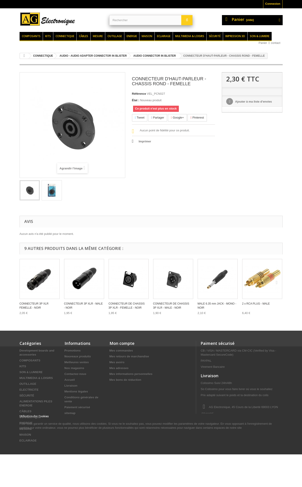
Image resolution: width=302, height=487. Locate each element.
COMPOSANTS (30, 360)
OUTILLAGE (28, 384)
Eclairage (163, 36)
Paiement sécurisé (77, 407)
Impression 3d (235, 36)
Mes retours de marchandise (129, 356)
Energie (132, 36)
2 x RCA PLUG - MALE (256, 303)
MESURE (26, 429)
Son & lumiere (259, 36)
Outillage (114, 36)
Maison (147, 36)
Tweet (140, 117)
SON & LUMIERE (31, 372)
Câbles (83, 36)
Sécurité (215, 36)
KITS (23, 366)
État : (135, 100)
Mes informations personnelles (131, 374)
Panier (263, 43)
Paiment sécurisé (218, 343)
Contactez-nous (76, 374)
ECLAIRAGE (28, 440)
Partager (157, 117)
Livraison (71, 385)
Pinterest (197, 117)
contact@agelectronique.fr (236, 430)
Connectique (65, 36)
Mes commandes (121, 350)
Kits (48, 36)
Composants (31, 36)
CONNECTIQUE (30, 417)
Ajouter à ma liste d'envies (253, 101)
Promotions (73, 350)
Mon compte (122, 343)
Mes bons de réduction (125, 380)
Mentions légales (76, 391)
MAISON (25, 434)
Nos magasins (74, 368)
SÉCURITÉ (27, 395)
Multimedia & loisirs (189, 36)
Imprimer (145, 141)
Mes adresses (119, 368)
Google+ (177, 117)
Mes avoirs (117, 362)
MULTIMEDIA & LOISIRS (36, 378)
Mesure (98, 36)
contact (275, 43)
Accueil (70, 380)
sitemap (70, 413)
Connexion (272, 3)
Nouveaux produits (78, 356)
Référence (139, 93)
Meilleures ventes (77, 362)
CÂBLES (25, 411)
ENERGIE (26, 423)
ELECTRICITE (29, 389)
